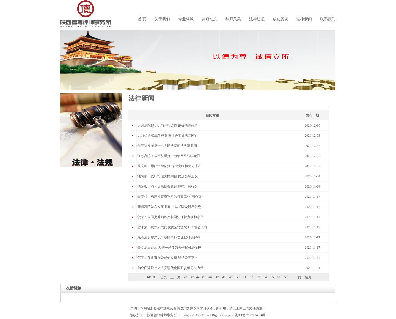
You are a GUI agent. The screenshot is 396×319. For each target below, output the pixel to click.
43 (192, 277)
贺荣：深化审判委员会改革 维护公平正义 (168, 258)
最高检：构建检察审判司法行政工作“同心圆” (170, 197)
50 (238, 277)
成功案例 (280, 19)
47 (217, 277)
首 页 (142, 19)
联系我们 (328, 19)
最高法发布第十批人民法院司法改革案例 (167, 146)
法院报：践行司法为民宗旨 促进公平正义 (168, 176)
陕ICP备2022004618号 (250, 315)
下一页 (296, 277)
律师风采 (233, 19)
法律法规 (257, 19)
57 (286, 277)
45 (203, 277)
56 (279, 277)
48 (224, 277)
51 (244, 277)
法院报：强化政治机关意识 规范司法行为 (168, 186)
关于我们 (162, 19)
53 (258, 277)
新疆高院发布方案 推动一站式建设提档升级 (169, 207)
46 (210, 277)
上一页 (175, 277)
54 (265, 277)
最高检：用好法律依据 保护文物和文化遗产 (169, 166)
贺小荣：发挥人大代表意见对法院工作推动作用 (172, 227)
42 (185, 277)
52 (251, 277)
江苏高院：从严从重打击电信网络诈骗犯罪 (169, 156)
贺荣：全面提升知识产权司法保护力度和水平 (171, 217)
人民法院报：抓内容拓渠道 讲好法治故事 (168, 125)
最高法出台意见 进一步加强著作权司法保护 (169, 247)
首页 (163, 277)
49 (231, 277)
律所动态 (209, 19)
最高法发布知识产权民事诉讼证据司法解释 (169, 237)
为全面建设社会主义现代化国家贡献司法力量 (171, 268)
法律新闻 (304, 19)
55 (272, 277)
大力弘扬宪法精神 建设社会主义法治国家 (168, 136)
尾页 (308, 277)
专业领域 (186, 19)
